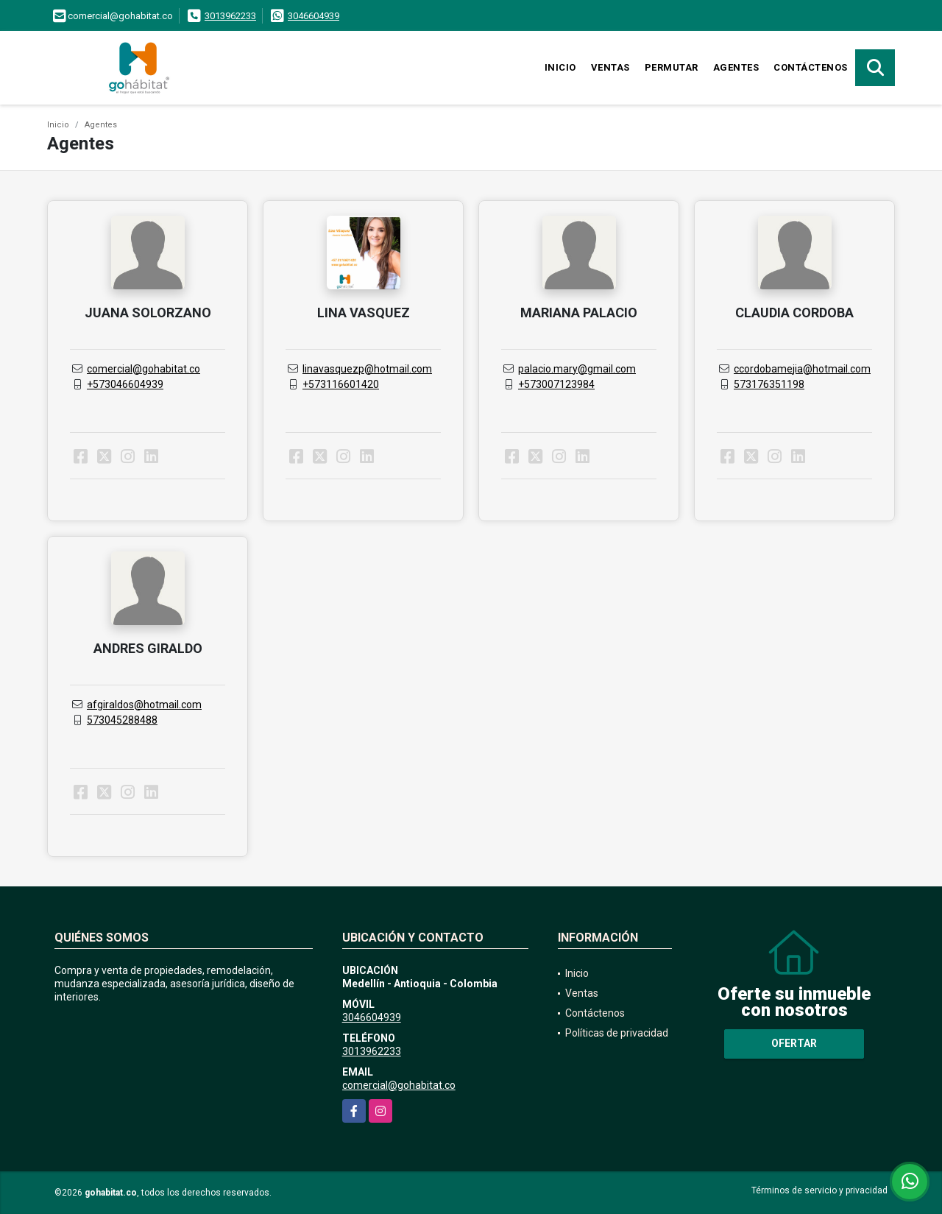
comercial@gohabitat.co (143, 369)
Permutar (671, 67)
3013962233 (230, 15)
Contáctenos (810, 67)
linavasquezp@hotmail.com (367, 369)
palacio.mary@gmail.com (577, 369)
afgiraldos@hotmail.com (144, 704)
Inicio (560, 67)
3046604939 (313, 15)
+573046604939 (125, 384)
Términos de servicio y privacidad (819, 1190)
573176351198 (769, 384)
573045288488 (122, 720)
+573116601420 (340, 384)
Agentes (736, 67)
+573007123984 (556, 384)
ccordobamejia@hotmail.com (802, 369)
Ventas (610, 67)
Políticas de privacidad (616, 1033)
